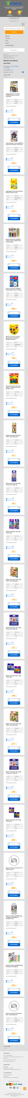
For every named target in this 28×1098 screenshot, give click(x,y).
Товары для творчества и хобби (11, 55)
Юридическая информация (11, 1077)
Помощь (6, 1066)
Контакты (6, 1076)
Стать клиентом (8, 1074)
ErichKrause (17, 1019)
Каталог (14, 32)
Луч (15, 393)
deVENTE (16, 101)
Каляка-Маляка (17, 197)
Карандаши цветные (8, 57)
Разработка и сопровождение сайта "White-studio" (14, 1095)
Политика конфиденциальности (12, 1069)
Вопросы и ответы (8, 1068)
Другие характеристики (11, 106)
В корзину (14, 122)
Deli (15, 874)
